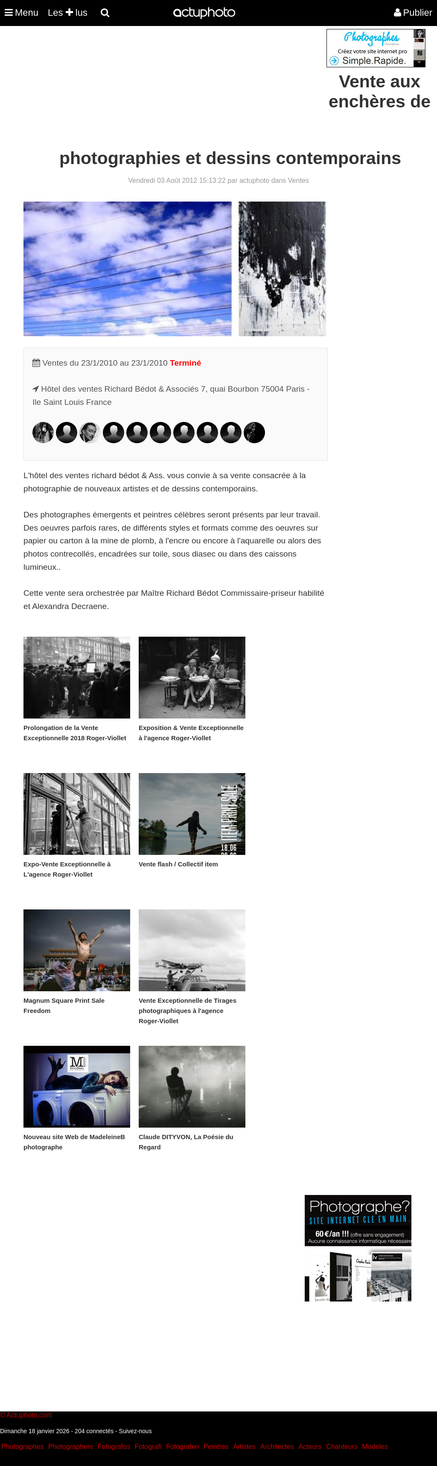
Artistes (244, 1446)
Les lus (67, 12)
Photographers (70, 1446)
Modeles (374, 1446)
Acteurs (309, 1446)
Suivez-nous (135, 1431)
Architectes (277, 1446)
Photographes (22, 1446)
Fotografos (114, 1446)
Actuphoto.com (29, 1415)
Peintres (216, 1446)
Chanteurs (342, 1446)
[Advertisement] (167, 88)
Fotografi (147, 1446)
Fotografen (182, 1446)
